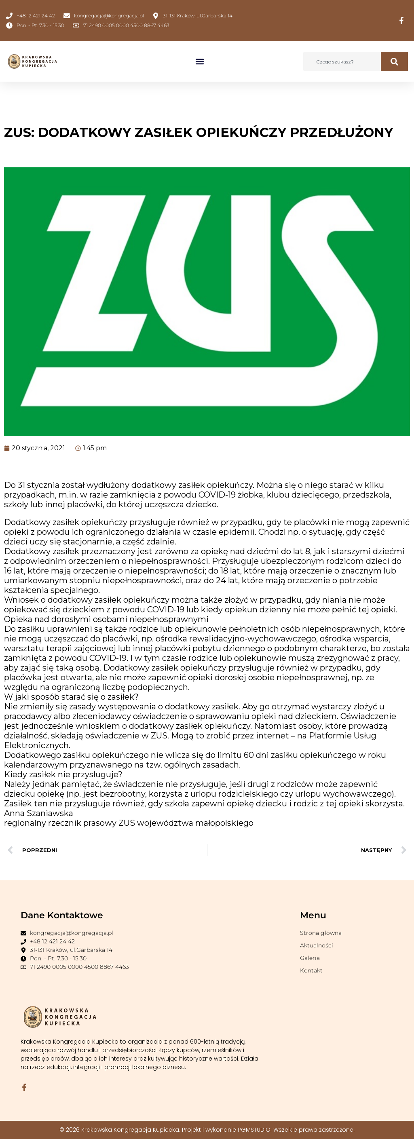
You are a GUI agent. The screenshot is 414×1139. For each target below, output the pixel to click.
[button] (200, 61)
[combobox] (342, 61)
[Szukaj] (394, 61)
